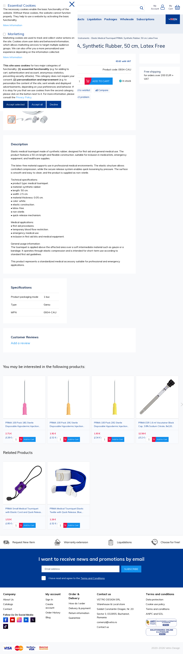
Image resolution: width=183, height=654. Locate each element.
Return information (79, 613)
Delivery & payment (80, 608)
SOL (160, 613)
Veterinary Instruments (78, 38)
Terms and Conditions (93, 578)
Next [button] (182, 404)
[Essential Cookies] (4, 5)
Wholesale (127, 19)
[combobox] (94, 8)
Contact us (103, 627)
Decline (54, 104)
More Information (12, 25)
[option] (113, 409)
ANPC (149, 613)
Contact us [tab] (104, 594)
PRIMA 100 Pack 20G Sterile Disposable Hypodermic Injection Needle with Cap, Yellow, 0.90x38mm (113, 424)
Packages (110, 19)
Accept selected (15, 104)
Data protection (154, 599)
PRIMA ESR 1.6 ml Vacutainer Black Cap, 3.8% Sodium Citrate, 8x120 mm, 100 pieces (156, 424)
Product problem (80, 97)
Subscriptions (145, 19)
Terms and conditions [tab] (160, 594)
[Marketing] (4, 34)
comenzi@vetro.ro (107, 622)
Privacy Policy (23, 97)
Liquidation (94, 19)
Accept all (37, 104)
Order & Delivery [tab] (74, 596)
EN (172, 19)
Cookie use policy (155, 604)
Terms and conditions (158, 608)
